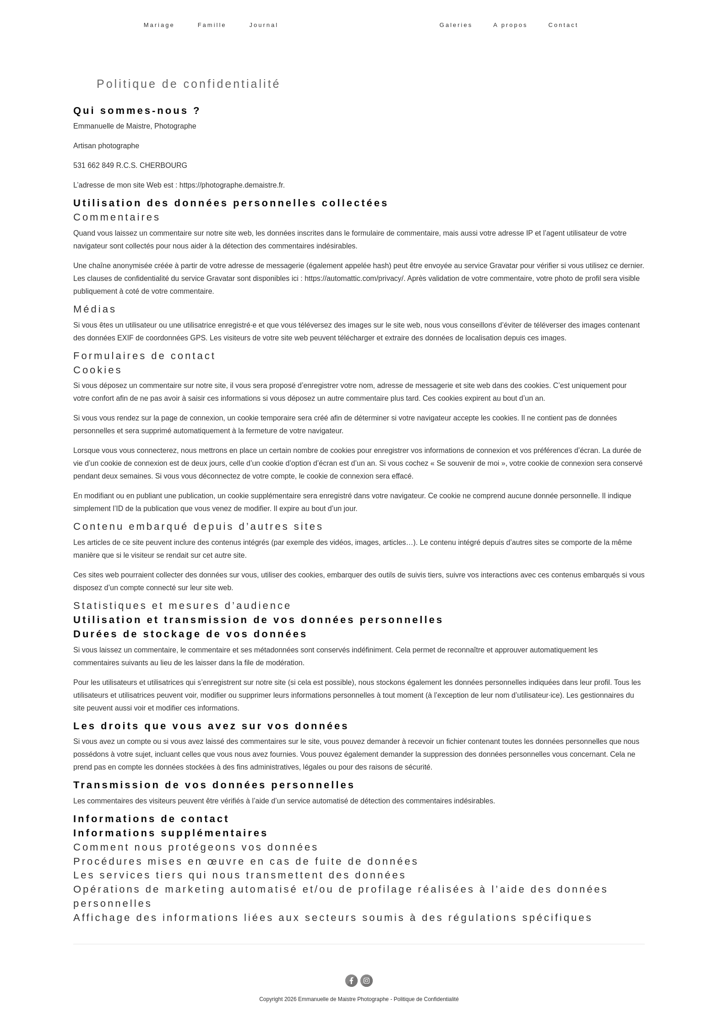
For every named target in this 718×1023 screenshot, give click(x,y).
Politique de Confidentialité (426, 999)
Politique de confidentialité (189, 84)
